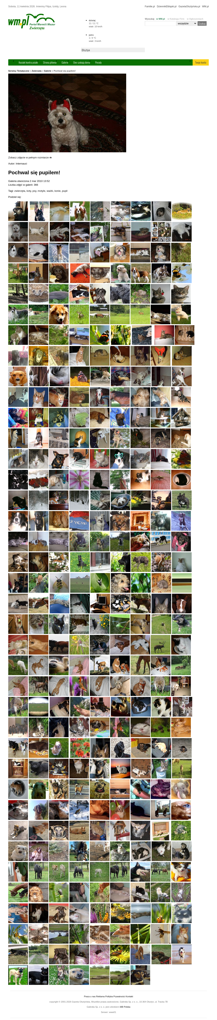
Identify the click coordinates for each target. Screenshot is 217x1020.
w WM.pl (160, 19)
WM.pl (205, 6)
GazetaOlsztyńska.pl (189, 6)
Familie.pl (150, 6)
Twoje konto (200, 62)
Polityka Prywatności (115, 996)
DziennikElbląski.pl (167, 6)
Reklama (100, 996)
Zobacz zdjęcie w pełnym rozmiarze (30, 157)
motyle (41, 190)
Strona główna (49, 62)
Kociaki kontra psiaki (28, 62)
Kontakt (129, 996)
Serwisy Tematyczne (18, 71)
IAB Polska (125, 1007)
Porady (98, 62)
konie (57, 190)
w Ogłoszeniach (195, 19)
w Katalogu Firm (175, 19)
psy (34, 190)
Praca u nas (90, 996)
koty (29, 190)
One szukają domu (81, 62)
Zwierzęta (36, 71)
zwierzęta (19, 190)
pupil (64, 190)
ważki (50, 190)
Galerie (65, 62)
